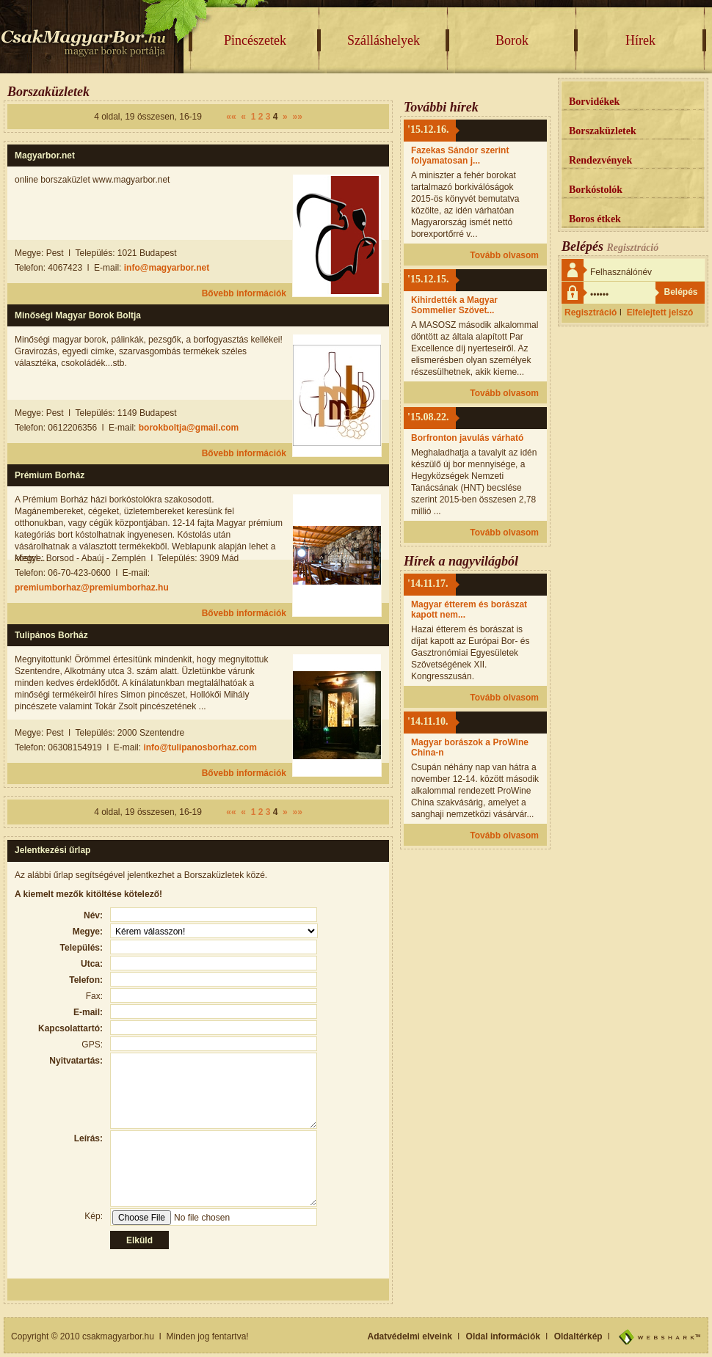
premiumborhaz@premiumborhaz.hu (92, 587)
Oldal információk (503, 1336)
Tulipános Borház (51, 635)
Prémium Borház (49, 475)
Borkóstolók (595, 189)
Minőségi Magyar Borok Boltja (78, 315)
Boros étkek (595, 218)
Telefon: (86, 980)
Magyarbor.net (45, 155)
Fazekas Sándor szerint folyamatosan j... (460, 155)
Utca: (92, 964)
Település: (81, 948)
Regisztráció (590, 312)
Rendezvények (600, 160)
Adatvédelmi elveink (410, 1336)
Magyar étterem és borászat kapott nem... (469, 609)
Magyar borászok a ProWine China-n (469, 747)
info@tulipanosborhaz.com (199, 747)
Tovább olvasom (504, 255)
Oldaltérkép (578, 1336)
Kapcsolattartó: (70, 1028)
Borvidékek (594, 101)
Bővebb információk (244, 293)
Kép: (93, 1216)
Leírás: (88, 1138)
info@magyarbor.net (166, 268)
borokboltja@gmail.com (189, 428)
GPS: (92, 1044)
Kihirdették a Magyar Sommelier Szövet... (454, 305)
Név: (93, 915)
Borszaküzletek (602, 130)
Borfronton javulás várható (467, 438)
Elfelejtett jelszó (660, 312)
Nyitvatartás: (76, 1061)
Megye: (88, 931)
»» (297, 116)
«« (231, 116)
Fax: (94, 996)
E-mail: (88, 1012)
